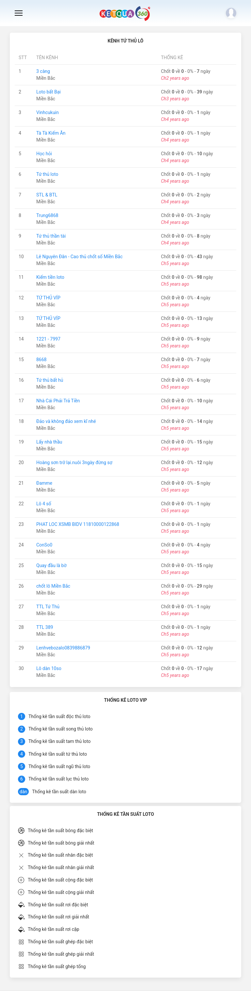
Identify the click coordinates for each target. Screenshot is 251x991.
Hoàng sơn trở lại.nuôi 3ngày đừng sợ (74, 462)
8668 (41, 359)
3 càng (43, 71)
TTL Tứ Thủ (47, 606)
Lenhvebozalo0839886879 (63, 647)
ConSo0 (44, 544)
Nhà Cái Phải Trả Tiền (58, 400)
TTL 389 (44, 627)
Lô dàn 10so (48, 668)
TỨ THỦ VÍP (48, 297)
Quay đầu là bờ (51, 565)
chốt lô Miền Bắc (53, 586)
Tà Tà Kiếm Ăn (50, 133)
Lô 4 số (43, 503)
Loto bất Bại (48, 91)
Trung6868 (47, 215)
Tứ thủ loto (47, 174)
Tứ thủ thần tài (51, 236)
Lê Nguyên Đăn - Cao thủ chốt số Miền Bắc (79, 256)
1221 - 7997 (48, 339)
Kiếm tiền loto (50, 277)
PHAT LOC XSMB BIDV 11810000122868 (77, 524)
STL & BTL (46, 194)
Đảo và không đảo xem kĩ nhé (66, 421)
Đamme (44, 483)
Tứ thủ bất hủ (49, 380)
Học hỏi (44, 153)
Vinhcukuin (47, 112)
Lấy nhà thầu (49, 442)
